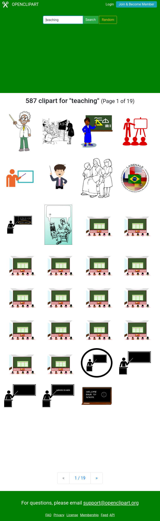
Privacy (59, 515)
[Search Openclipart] (63, 20)
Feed (104, 515)
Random (108, 20)
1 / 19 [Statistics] (80, 478)
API (112, 515)
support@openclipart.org (111, 503)
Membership (89, 515)
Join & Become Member (136, 4)
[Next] (96, 478)
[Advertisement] (80, 58)
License (72, 515)
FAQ (48, 515)
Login (110, 4)
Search (90, 20)
